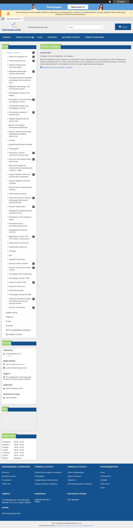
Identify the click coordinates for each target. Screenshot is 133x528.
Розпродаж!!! (14, 149)
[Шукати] (102, 27)
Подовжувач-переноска (18, 247)
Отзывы (9, 325)
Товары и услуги (24, 37)
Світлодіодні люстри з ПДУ (19, 278)
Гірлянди (12, 251)
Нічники (12, 140)
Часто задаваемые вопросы (18, 330)
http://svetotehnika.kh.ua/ (15, 364)
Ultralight (103, 480)
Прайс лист (6, 484)
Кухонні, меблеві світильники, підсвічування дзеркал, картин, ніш (20, 134)
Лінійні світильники (16, 290)
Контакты (52, 37)
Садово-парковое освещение (46, 484)
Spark (102, 488)
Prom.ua (78, 523)
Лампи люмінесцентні (17, 61)
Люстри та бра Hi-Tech (17, 282)
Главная (7, 37)
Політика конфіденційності (84, 525)
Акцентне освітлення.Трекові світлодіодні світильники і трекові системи (20, 200)
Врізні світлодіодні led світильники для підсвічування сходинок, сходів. (20, 168)
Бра (10, 255)
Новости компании (94, 37)
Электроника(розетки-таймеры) (80, 484)
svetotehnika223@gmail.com (16, 368)
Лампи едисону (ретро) (18, 194)
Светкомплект (105, 476)
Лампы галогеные (74, 476)
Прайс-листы (11, 312)
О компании (6, 480)
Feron (102, 472)
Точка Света (105, 484)
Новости (9, 317)
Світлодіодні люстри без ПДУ (20, 294)
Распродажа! (40, 476)
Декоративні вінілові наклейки (20, 144)
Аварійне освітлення (17, 259)
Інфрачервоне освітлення (19, 243)
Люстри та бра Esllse (17, 206)
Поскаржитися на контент (65, 525)
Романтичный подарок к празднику (48, 472)
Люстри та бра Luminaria (18, 263)
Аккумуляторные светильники (46, 480)
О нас (40, 37)
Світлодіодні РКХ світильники (20, 274)
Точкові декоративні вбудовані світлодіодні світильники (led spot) (20, 80)
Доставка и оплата (71, 37)
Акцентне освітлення (17, 286)
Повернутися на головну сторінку (57, 67)
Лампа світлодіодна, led (18, 57)
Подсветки (72, 480)
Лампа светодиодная (76, 472)
